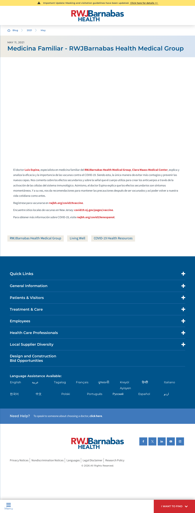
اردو (166, 394)
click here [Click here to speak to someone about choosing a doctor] (96, 416)
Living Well (77, 238)
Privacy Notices (19, 460)
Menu (8, 506)
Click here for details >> (144, 3)
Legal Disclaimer (92, 460)
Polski (65, 394)
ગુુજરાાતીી (103, 382)
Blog (15, 30)
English (15, 382)
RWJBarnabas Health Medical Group (108, 170)
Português (94, 394)
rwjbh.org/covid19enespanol (95, 217)
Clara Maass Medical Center (150, 170)
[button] (174, 506)
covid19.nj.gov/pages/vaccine (93, 210)
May (43, 30)
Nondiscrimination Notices (47, 460)
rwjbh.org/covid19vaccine (66, 203)
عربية (35, 382)
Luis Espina (32, 170)
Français (82, 382)
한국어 (14, 394)
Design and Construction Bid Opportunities (33, 358)
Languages (73, 460)
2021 (29, 30)
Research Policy (114, 460)
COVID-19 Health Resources (113, 238)
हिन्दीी (145, 382)
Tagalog (60, 382)
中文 (39, 394)
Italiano (169, 382)
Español (144, 394)
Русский (118, 394)
